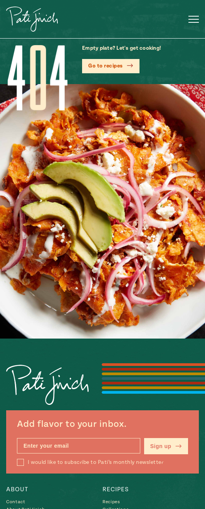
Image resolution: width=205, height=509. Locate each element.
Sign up (166, 446)
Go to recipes (105, 66)
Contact (15, 501)
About (17, 489)
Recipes (115, 489)
